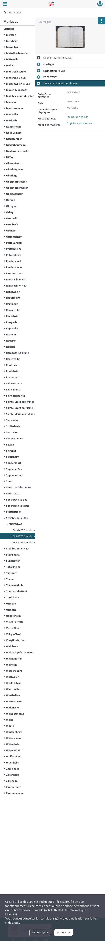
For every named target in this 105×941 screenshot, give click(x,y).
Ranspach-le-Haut (16, 285)
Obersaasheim (14, 194)
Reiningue (12, 304)
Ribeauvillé (12, 310)
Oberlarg (11, 175)
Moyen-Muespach (16, 90)
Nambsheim (13, 126)
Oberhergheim (15, 169)
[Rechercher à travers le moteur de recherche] (49, 12)
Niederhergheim (16, 145)
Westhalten (13, 695)
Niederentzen (14, 138)
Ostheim (11, 230)
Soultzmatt (13, 493)
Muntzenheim (14, 108)
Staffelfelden (13, 511)
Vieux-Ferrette (14, 622)
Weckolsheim (14, 683)
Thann (10, 579)
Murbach (11, 120)
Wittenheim (13, 744)
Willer (9, 719)
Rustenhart (13, 377)
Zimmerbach (13, 787)
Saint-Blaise (13, 389)
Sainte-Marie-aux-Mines (20, 414)
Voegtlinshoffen (15, 640)
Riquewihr (12, 328)
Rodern (10, 346)
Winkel (10, 726)
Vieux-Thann (13, 628)
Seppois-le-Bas (15, 438)
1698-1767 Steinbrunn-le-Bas (28, 536)
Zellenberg (12, 774)
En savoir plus (40, 932)
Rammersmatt (15, 273)
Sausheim (12, 420)
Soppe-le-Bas (14, 469)
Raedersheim (14, 267)
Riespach (11, 322)
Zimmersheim (14, 793)
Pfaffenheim (13, 249)
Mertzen (11, 35)
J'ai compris (63, 932)
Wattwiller (12, 677)
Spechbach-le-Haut (17, 505)
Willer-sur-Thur (15, 713)
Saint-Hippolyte (15, 395)
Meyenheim (13, 47)
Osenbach (12, 224)
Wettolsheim (14, 701)
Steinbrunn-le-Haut (17, 548)
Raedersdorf (13, 261)
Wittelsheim (13, 738)
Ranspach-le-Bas (16, 279)
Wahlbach (12, 646)
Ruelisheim (12, 371)
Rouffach (11, 365)
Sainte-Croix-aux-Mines (20, 401)
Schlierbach (13, 426)
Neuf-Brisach (13, 132)
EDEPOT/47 (15, 524)
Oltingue (11, 206)
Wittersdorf (13, 750)
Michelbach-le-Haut (18, 53)
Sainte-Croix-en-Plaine (19, 408)
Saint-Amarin (14, 383)
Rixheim (11, 334)
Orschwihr (12, 218)
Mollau (10, 65)
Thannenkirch (14, 585)
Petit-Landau (14, 242)
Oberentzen (13, 163)
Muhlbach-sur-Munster (20, 96)
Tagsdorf (11, 573)
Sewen (10, 444)
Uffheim (11, 603)
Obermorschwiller (17, 187)
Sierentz (11, 450)
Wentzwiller (13, 689)
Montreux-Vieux (16, 77)
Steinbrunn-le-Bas (17, 518)
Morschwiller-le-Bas (18, 83)
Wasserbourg (14, 670)
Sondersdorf (13, 463)
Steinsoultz (13, 554)
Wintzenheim (14, 732)
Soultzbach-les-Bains (18, 487)
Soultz (10, 481)
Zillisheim (12, 781)
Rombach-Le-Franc (17, 352)
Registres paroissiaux (79, 123)
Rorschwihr (13, 359)
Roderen (11, 340)
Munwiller (12, 114)
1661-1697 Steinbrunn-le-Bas (28, 530)
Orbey (9, 212)
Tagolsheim (13, 567)
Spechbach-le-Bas (16, 499)
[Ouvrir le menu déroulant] (5, 4)
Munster (11, 102)
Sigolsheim (12, 456)
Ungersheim (13, 615)
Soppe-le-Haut (14, 475)
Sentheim (12, 432)
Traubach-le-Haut (16, 591)
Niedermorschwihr (17, 151)
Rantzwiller (13, 291)
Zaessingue (12, 768)
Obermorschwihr (16, 181)
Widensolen (13, 707)
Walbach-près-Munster (20, 652)
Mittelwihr (12, 59)
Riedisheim (12, 316)
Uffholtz (11, 609)
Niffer (9, 157)
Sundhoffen (13, 560)
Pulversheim (13, 255)
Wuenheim (12, 762)
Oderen (10, 200)
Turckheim (12, 597)
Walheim (11, 664)
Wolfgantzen (13, 756)
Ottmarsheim (14, 236)
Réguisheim (13, 297)
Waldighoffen (14, 658)
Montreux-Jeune (16, 71)
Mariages (8, 28)
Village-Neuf (13, 634)
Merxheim (12, 41)
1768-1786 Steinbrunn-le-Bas (28, 542)
